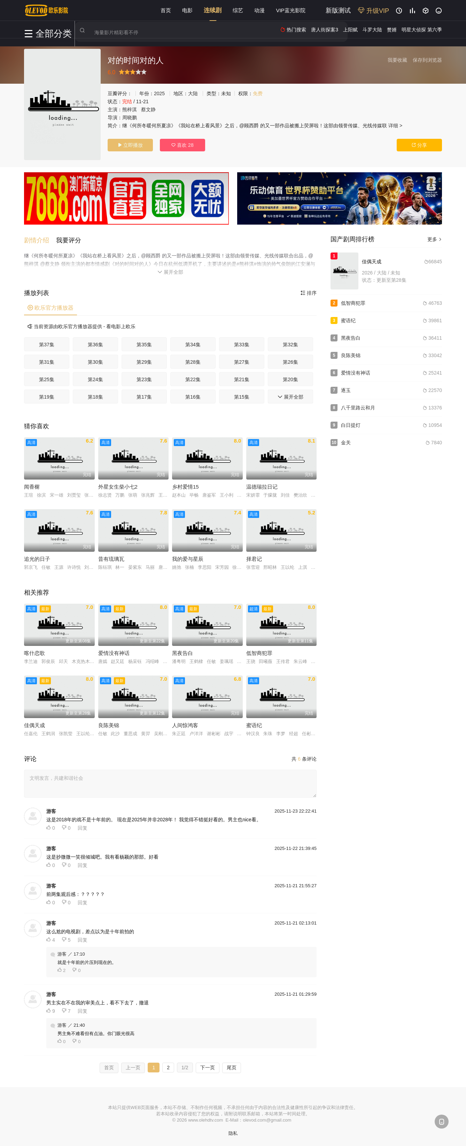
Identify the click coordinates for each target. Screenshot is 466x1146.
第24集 (95, 378)
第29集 (144, 361)
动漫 (259, 10)
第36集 (95, 343)
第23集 (144, 378)
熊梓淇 (129, 109)
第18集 (95, 396)
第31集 (46, 361)
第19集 (46, 396)
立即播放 (130, 145)
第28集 (193, 361)
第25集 (46, 378)
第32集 (290, 343)
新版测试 (338, 10)
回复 (82, 827)
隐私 (233, 1132)
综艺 (238, 10)
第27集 (241, 361)
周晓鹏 (129, 117)
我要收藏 (397, 60)
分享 (419, 145)
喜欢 (182, 145)
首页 (166, 10)
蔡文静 (148, 109)
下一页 (207, 1066)
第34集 (193, 343)
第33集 (241, 343)
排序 (309, 292)
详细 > (395, 125)
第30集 (95, 361)
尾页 (231, 1066)
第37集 (46, 343)
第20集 (290, 378)
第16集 (193, 396)
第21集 (241, 378)
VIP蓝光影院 (290, 10)
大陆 (193, 93)
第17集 (144, 396)
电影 (187, 10)
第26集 (290, 361)
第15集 (241, 396)
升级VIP (373, 10)
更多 (434, 239)
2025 (159, 93)
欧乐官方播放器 (50, 307)
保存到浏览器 (427, 60)
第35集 (144, 343)
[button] (40, 239)
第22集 (193, 378)
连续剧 (213, 10)
